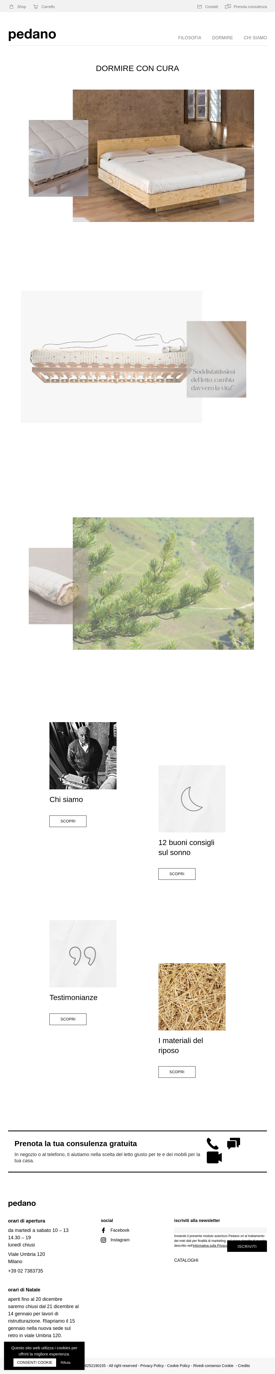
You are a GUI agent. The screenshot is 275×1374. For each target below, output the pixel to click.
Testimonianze (73, 997)
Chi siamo (66, 799)
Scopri (67, 821)
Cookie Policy (178, 1366)
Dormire (222, 38)
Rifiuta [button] (66, 1363)
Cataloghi (186, 1260)
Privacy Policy (152, 1366)
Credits (244, 1366)
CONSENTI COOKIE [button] (34, 1362)
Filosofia (189, 38)
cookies (63, 1347)
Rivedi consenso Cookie (213, 1366)
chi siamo (255, 38)
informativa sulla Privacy (210, 1246)
